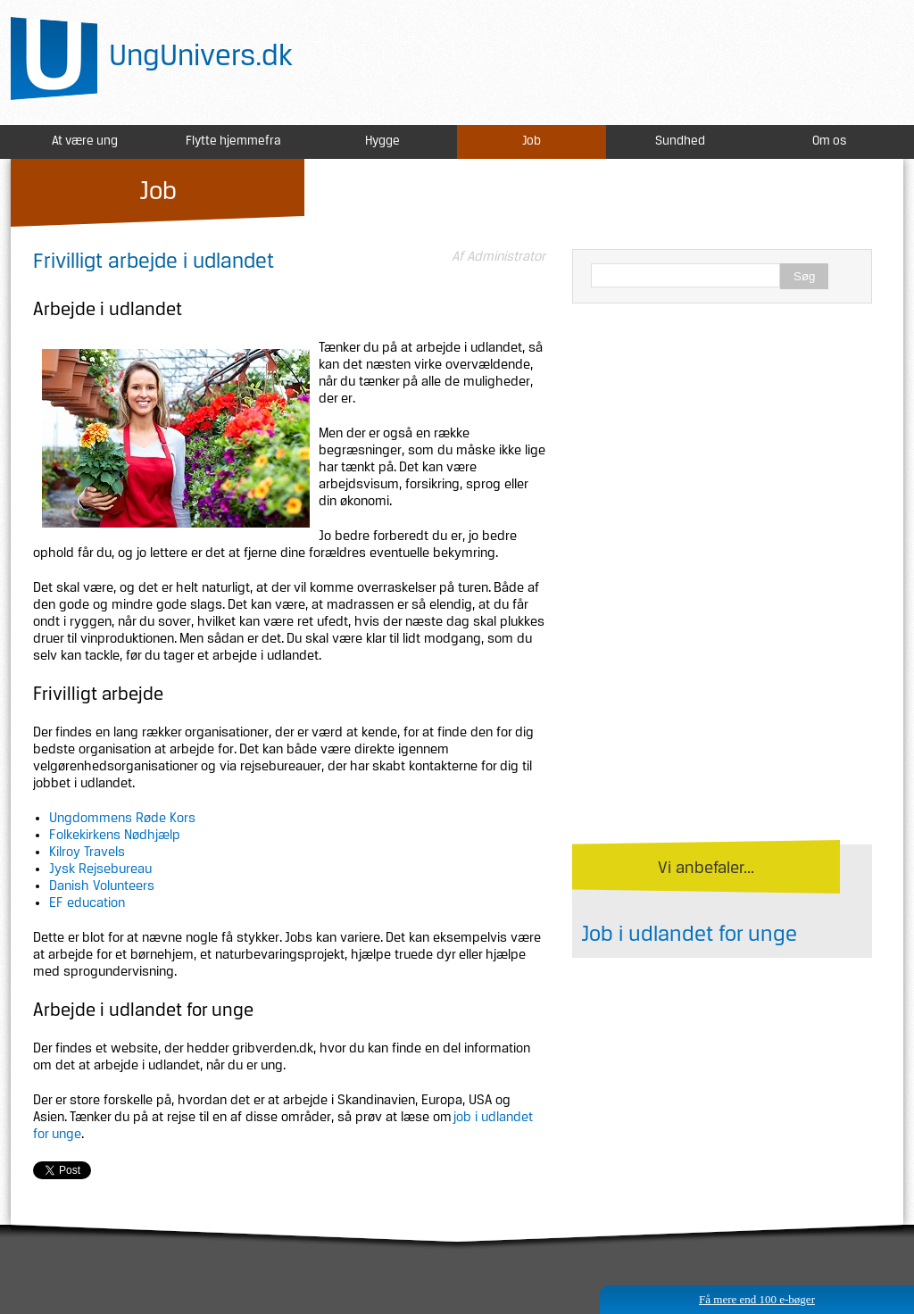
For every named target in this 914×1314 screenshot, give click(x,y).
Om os (829, 141)
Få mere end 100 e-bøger (757, 1299)
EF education (87, 903)
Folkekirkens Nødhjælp (114, 835)
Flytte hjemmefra (233, 141)
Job (531, 141)
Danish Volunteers (101, 886)
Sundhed (680, 141)
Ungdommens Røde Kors (122, 818)
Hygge (382, 141)
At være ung (85, 141)
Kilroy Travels (87, 852)
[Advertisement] (722, 446)
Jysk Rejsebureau (100, 869)
